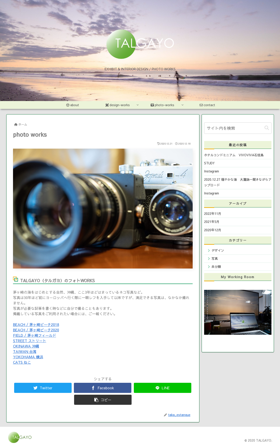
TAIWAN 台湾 (24, 351)
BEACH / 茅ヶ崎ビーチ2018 (36, 324)
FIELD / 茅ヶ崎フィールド (34, 335)
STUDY (209, 163)
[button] (267, 128)
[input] (237, 128)
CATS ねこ (22, 362)
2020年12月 (212, 230)
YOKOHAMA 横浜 (28, 356)
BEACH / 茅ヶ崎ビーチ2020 (36, 329)
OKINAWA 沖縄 (26, 346)
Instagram (211, 171)
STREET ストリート (29, 340)
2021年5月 (211, 221)
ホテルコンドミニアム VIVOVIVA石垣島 (234, 155)
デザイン (218, 250)
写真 (215, 258)
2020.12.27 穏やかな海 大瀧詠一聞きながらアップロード (237, 182)
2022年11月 (212, 213)
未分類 (216, 266)
